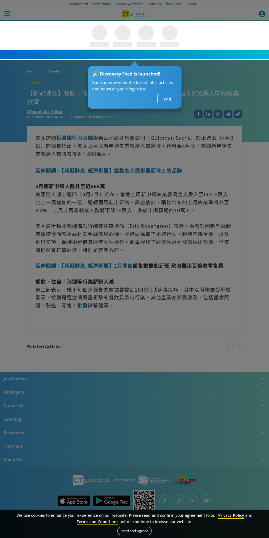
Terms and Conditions (97, 521)
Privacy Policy (231, 515)
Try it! (167, 99)
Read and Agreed (134, 530)
